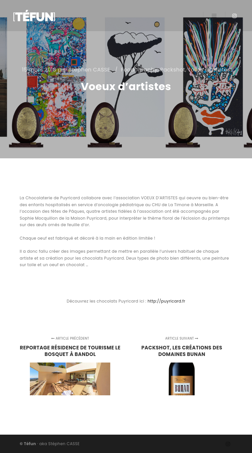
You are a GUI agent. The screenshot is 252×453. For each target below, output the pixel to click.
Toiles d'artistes (209, 69)
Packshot (172, 69)
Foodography (139, 69)
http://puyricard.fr (166, 301)
